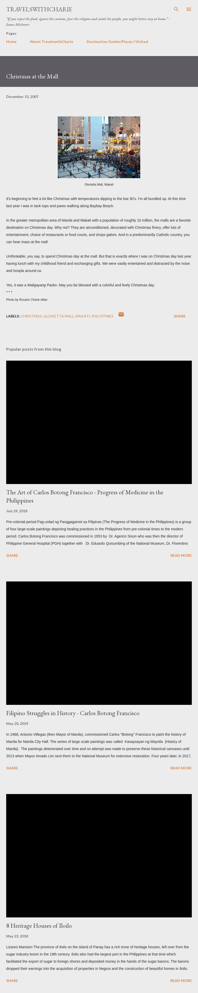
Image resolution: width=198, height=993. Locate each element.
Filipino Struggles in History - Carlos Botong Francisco (72, 713)
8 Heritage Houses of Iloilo (39, 926)
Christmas (31, 316)
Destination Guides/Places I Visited (117, 41)
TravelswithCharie (39, 9)
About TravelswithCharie (51, 41)
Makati (83, 316)
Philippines (102, 316)
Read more (181, 555)
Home (11, 41)
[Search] (176, 9)
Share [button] (180, 316)
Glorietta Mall (58, 316)
